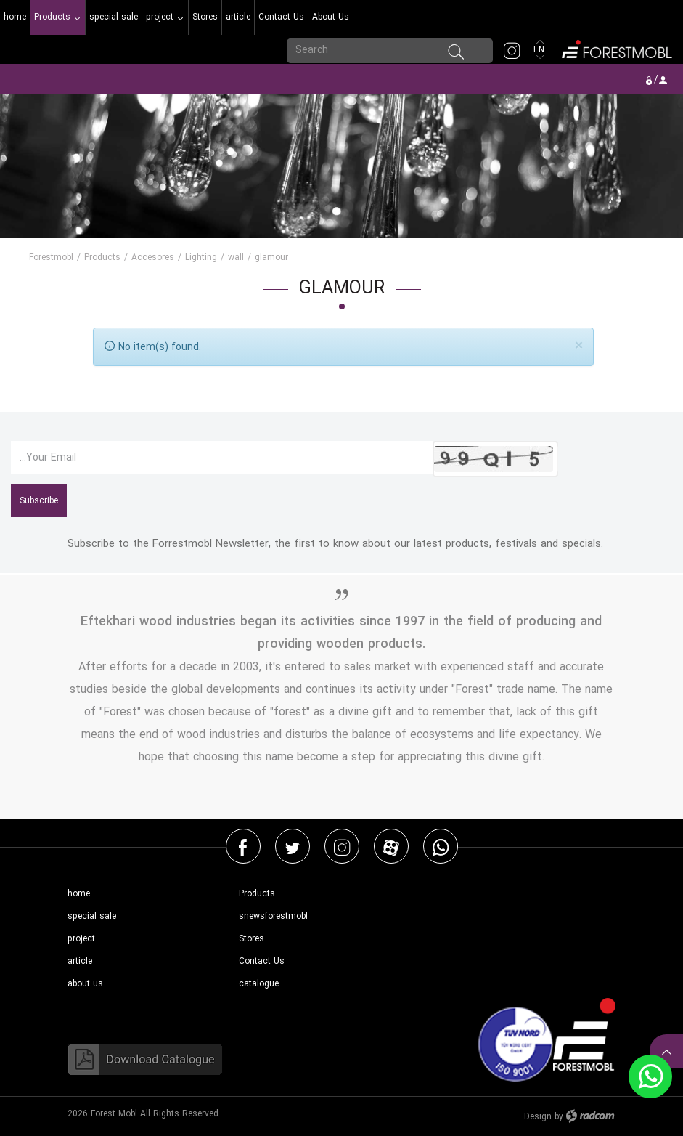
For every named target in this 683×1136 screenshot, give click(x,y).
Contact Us (262, 961)
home (79, 893)
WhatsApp (441, 847)
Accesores (152, 257)
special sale (92, 916)
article (80, 961)
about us (85, 983)
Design (538, 1116)
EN (540, 49)
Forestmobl (51, 257)
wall (236, 257)
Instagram (342, 847)
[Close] (579, 345)
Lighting (201, 257)
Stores (251, 938)
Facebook (242, 847)
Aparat (391, 847)
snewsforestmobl (273, 916)
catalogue (259, 983)
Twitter (292, 847)
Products (102, 257)
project (81, 938)
